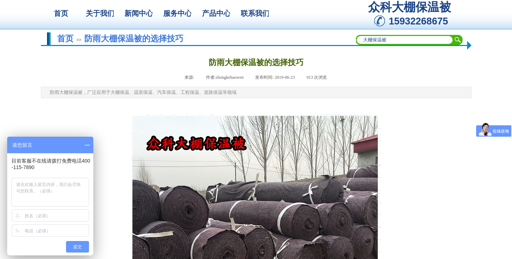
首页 (65, 38)
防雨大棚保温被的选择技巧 (133, 38)
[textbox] (404, 40)
